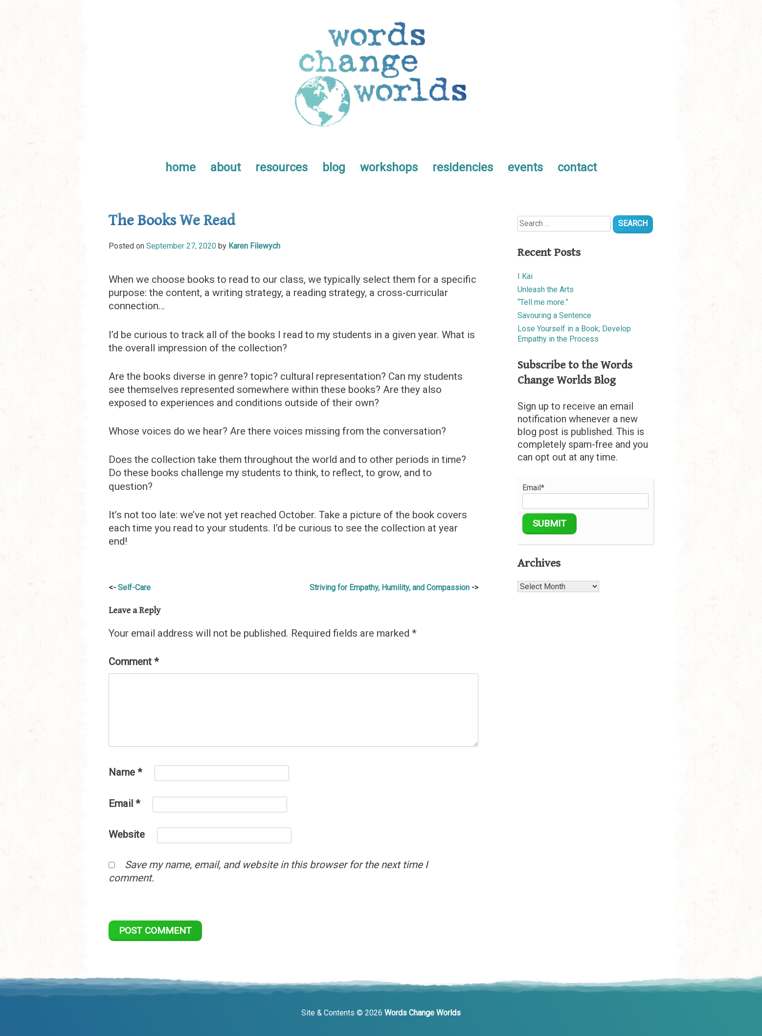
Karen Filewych (254, 246)
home (180, 167)
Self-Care (134, 587)
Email (124, 803)
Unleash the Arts (545, 289)
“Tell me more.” (542, 302)
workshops (389, 167)
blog (333, 167)
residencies (462, 167)
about (225, 167)
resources (281, 167)
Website (127, 834)
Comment (134, 662)
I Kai (525, 276)
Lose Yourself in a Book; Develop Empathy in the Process (574, 334)
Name (125, 772)
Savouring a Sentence (554, 315)
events (525, 167)
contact (577, 167)
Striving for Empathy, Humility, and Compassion (390, 587)
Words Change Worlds (422, 1012)
